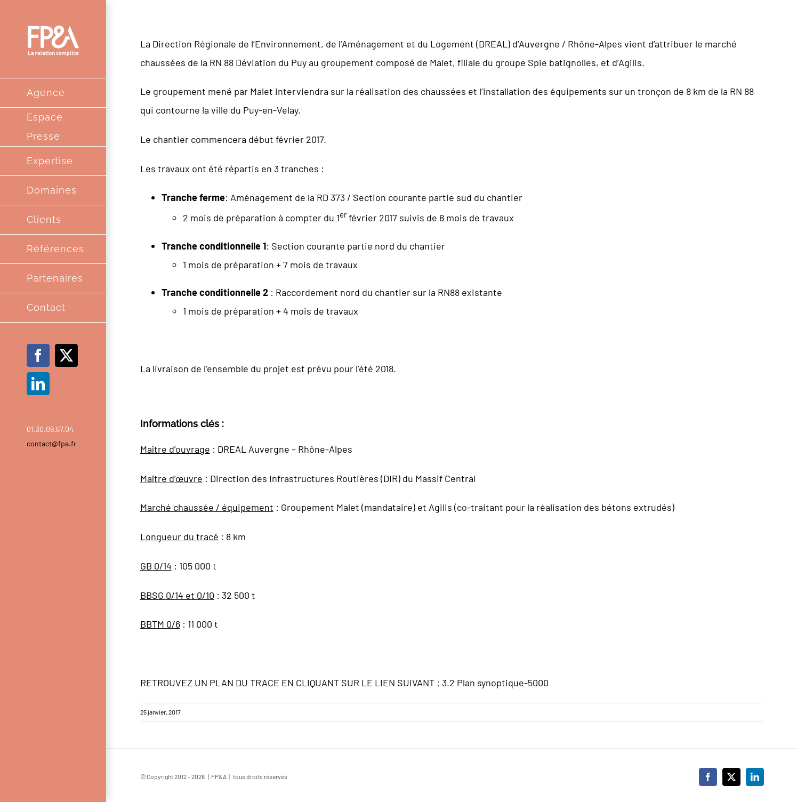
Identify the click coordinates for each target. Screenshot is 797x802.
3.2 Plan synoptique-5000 (495, 682)
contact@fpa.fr (51, 443)
